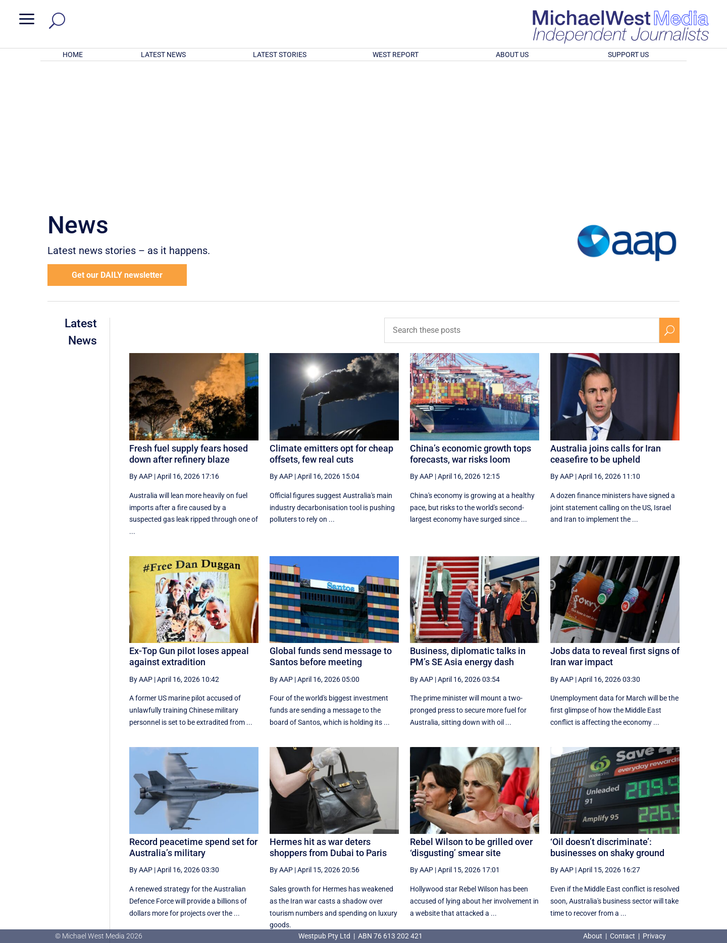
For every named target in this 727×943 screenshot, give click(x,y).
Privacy (654, 936)
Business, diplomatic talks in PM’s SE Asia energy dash (468, 524)
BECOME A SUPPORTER (674, 875)
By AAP (140, 344)
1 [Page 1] (517, 837)
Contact (622, 936)
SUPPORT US (628, 55)
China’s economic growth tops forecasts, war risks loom (470, 321)
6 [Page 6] (624, 837)
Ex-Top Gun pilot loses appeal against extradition (189, 524)
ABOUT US (512, 55)
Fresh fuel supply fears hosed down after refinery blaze (188, 321)
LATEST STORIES (279, 55)
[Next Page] (645, 837)
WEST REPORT (396, 55)
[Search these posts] (521, 198)
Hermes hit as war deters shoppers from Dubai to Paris (328, 715)
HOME (73, 55)
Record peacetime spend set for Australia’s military (193, 715)
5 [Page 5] (603, 837)
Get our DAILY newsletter (117, 142)
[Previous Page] (495, 837)
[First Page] (473, 837)
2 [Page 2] (538, 837)
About (593, 936)
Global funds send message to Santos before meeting (331, 524)
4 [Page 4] (581, 837)
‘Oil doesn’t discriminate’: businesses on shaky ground (607, 715)
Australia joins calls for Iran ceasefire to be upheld (605, 321)
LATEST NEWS (163, 55)
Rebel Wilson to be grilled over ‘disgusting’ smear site (471, 715)
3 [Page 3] (560, 837)
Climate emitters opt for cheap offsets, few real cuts (331, 321)
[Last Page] (668, 837)
